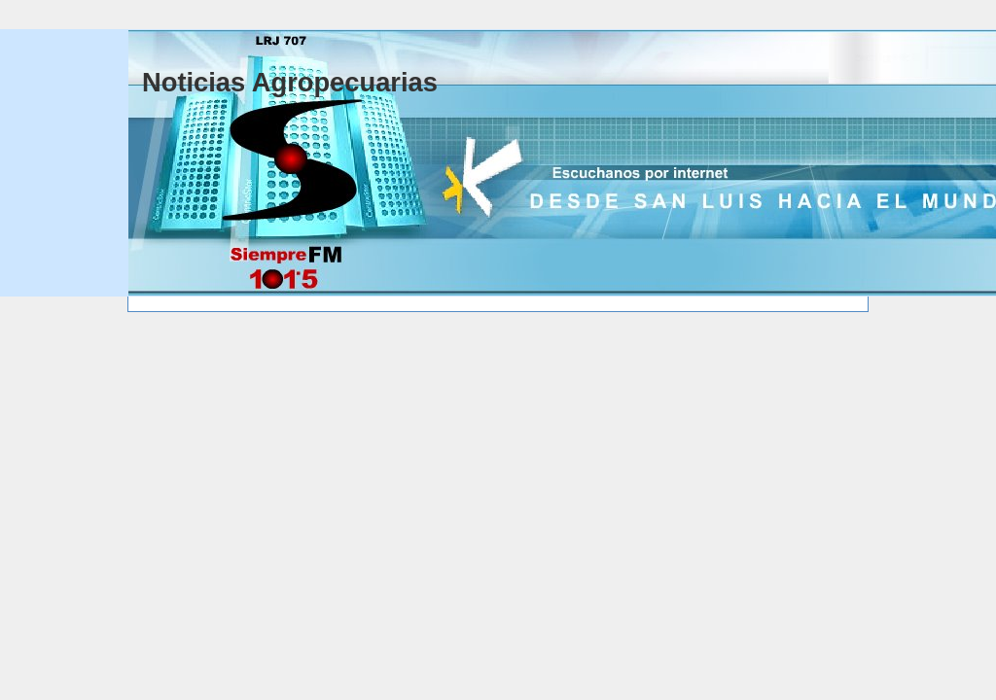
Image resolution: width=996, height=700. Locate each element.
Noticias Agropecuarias (290, 82)
